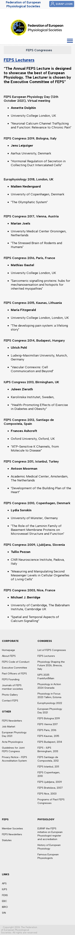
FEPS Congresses (39, 50)
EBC (4, 901)
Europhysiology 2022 (50, 703)
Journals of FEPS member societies (12, 687)
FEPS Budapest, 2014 (50, 741)
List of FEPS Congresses (52, 650)
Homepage (8, 650)
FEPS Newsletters (12, 720)
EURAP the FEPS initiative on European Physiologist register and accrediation (50, 834)
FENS (5, 895)
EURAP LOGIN (64, 4)
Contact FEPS (10, 700)
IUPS (4, 889)
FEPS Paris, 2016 (47, 730)
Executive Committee (14, 667)
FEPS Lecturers (19, 59)
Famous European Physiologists (48, 856)
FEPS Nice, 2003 (47, 793)
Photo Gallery (10, 694)
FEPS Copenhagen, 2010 (49, 774)
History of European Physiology (49, 847)
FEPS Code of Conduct (15, 661)
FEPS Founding (10, 679)
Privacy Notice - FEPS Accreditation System (14, 759)
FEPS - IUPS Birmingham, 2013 (48, 749)
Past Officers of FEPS (14, 673)
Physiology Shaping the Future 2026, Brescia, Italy (51, 665)
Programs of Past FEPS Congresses (51, 801)
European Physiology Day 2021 (14, 734)
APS (4, 883)
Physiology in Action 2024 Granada (49, 686)
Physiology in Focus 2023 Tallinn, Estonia (49, 695)
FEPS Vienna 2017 (48, 724)
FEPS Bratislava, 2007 (50, 787)
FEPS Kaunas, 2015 (48, 736)
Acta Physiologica (12, 741)
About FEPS (9, 655)
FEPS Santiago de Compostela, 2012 (48, 759)
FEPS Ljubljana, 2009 (50, 781)
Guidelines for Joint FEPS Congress (13, 749)
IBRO (5, 906)
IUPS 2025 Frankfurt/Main (46, 676)
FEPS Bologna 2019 (49, 718)
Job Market (8, 726)
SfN (4, 912)
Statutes (7, 840)
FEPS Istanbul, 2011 (48, 766)
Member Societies (12, 828)
